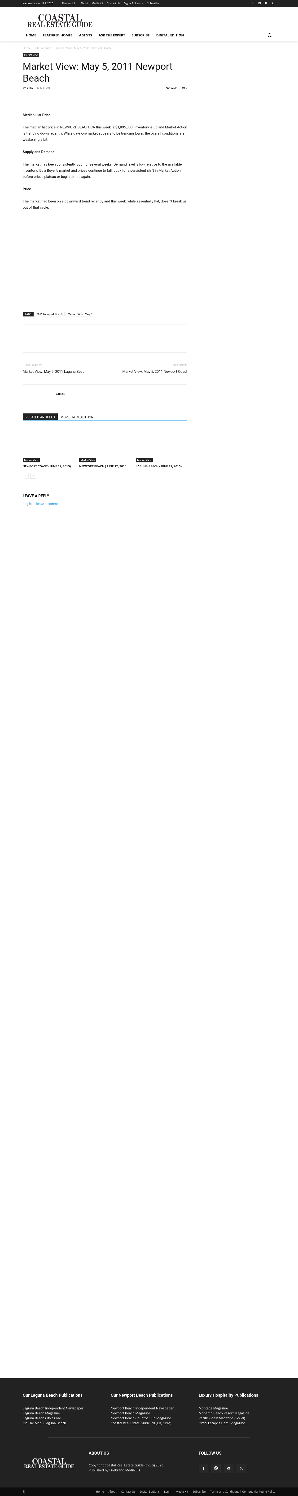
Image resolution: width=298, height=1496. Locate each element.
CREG (30, 87)
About (113, 1492)
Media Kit (182, 1492)
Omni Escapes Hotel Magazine (222, 1423)
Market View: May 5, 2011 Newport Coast (154, 371)
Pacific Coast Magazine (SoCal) (222, 1418)
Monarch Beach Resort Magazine (224, 1413)
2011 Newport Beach (50, 314)
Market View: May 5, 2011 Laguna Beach (54, 371)
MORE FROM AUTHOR (77, 417)
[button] (269, 35)
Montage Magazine (213, 1408)
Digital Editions (149, 1492)
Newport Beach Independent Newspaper (142, 1408)
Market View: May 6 (80, 314)
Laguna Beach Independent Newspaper (53, 1408)
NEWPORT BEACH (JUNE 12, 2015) (103, 466)
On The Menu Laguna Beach (44, 1423)
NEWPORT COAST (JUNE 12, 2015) (47, 466)
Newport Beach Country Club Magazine (141, 1418)
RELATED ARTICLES (40, 417)
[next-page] (33, 476)
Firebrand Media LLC (125, 1470)
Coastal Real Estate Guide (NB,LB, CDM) (141, 1423)
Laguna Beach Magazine (41, 1413)
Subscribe (199, 1492)
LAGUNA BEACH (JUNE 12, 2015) (159, 466)
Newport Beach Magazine (130, 1413)
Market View (43, 48)
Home (27, 48)
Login (167, 1492)
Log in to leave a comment (42, 504)
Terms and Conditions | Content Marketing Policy (243, 1492)
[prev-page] (26, 476)
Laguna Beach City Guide (42, 1418)
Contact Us (128, 1492)
